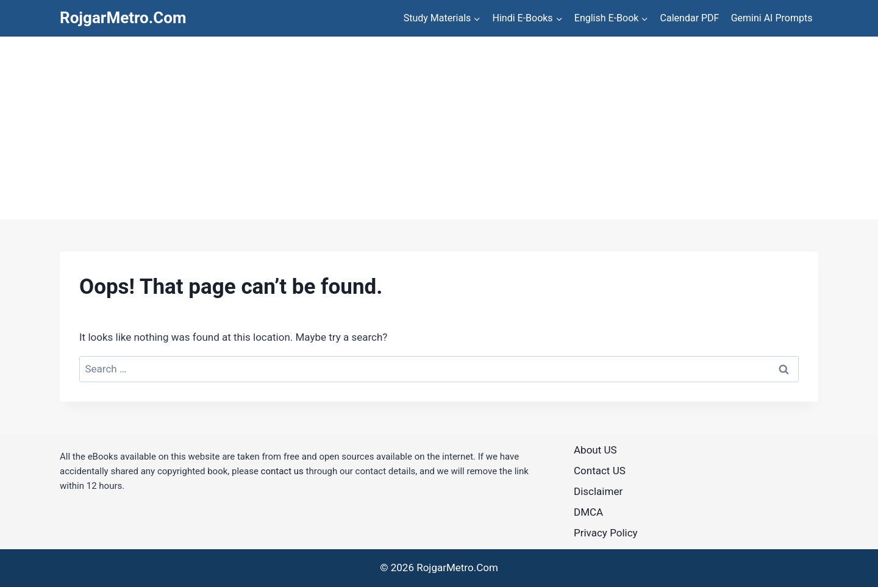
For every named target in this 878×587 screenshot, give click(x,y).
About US (595, 450)
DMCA (588, 512)
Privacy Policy (606, 533)
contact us (282, 471)
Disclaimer (598, 491)
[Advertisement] (439, 128)
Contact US (600, 470)
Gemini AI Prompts (772, 18)
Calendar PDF (689, 18)
